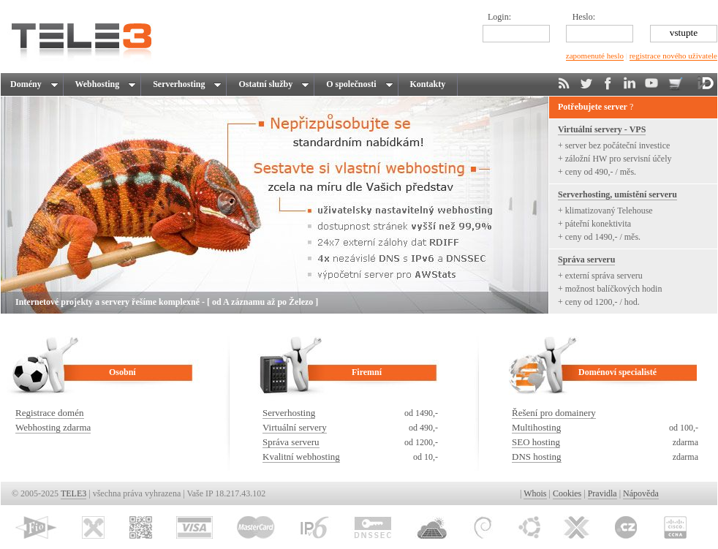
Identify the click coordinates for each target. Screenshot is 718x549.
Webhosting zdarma (53, 427)
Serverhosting (185, 84)
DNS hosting (537, 456)
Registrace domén (49, 412)
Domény (33, 84)
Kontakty (428, 84)
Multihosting (536, 427)
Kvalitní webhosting (301, 456)
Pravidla (602, 493)
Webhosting (103, 84)
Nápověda (641, 493)
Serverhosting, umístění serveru (617, 194)
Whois (535, 493)
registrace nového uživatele (673, 55)
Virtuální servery (294, 427)
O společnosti (357, 84)
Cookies (567, 493)
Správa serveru (586, 259)
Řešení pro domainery (554, 412)
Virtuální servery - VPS (602, 129)
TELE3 (73, 493)
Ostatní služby (271, 84)
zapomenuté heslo (595, 55)
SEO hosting (536, 441)
